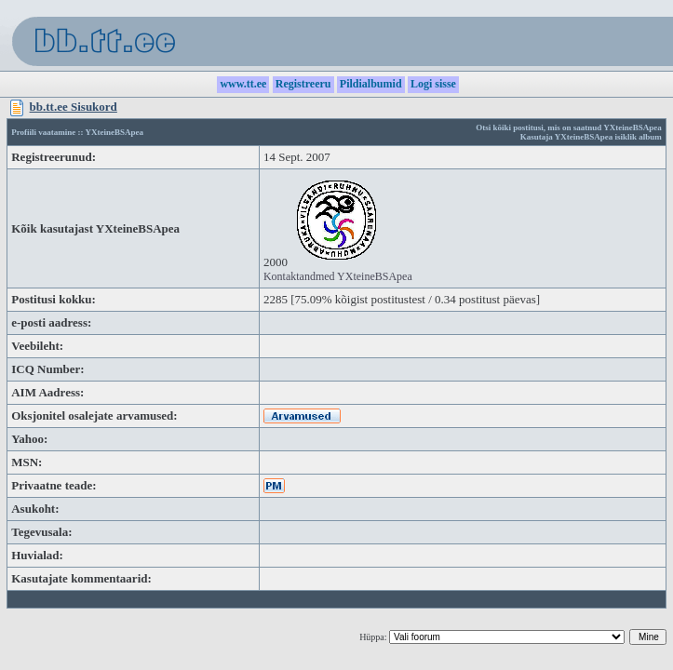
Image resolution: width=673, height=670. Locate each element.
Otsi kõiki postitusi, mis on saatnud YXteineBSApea (568, 127)
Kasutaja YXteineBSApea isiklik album (591, 136)
